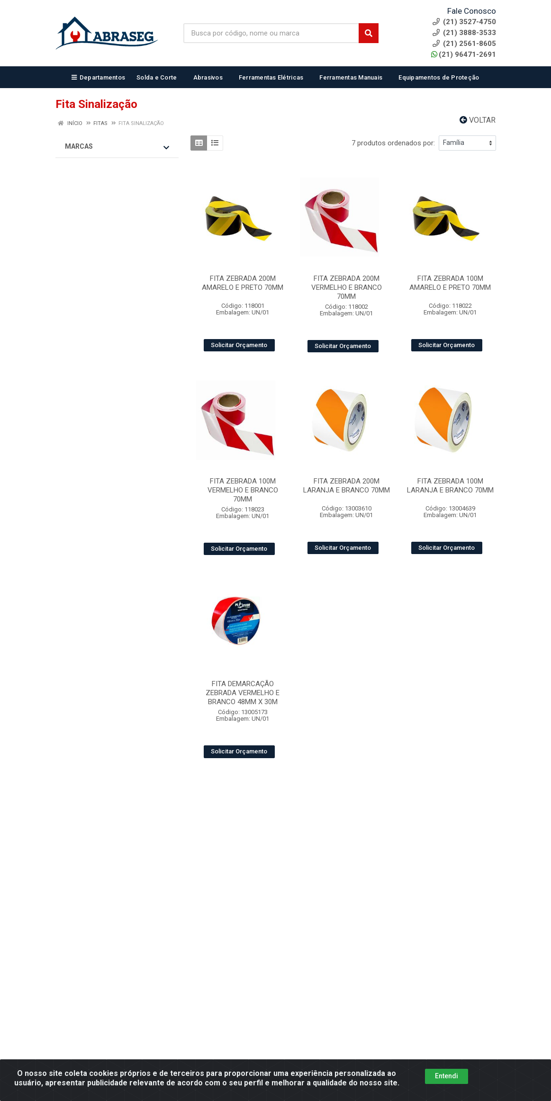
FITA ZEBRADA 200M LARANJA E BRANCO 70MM (346, 485)
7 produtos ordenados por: (393, 143)
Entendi (446, 1092)
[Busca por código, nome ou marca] (271, 33)
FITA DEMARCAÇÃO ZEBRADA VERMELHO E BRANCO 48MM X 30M (243, 693)
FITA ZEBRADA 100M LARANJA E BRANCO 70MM (450, 485)
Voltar (478, 120)
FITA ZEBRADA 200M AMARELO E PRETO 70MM (242, 283)
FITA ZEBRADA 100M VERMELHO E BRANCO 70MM (243, 490)
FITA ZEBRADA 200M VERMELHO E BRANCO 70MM (346, 287)
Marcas (117, 147)
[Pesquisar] (369, 33)
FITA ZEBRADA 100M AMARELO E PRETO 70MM (450, 283)
